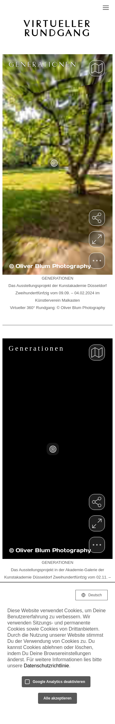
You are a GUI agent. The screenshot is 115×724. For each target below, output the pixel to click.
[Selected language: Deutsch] (91, 595)
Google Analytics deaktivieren (59, 682)
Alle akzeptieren (57, 698)
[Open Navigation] (106, 7)
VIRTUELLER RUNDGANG (57, 28)
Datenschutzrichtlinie (46, 665)
